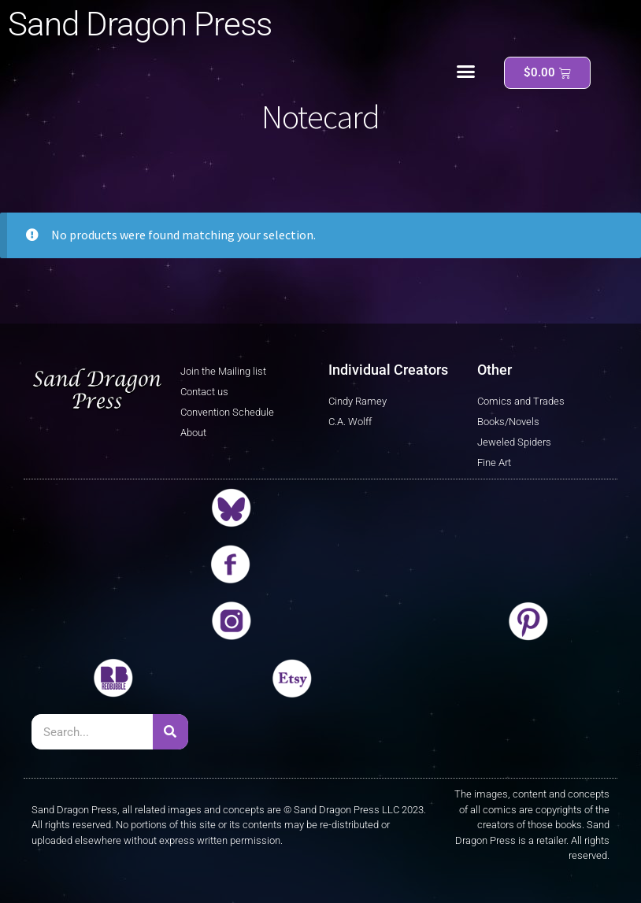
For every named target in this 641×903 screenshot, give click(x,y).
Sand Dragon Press (140, 24)
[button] (466, 72)
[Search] (170, 731)
